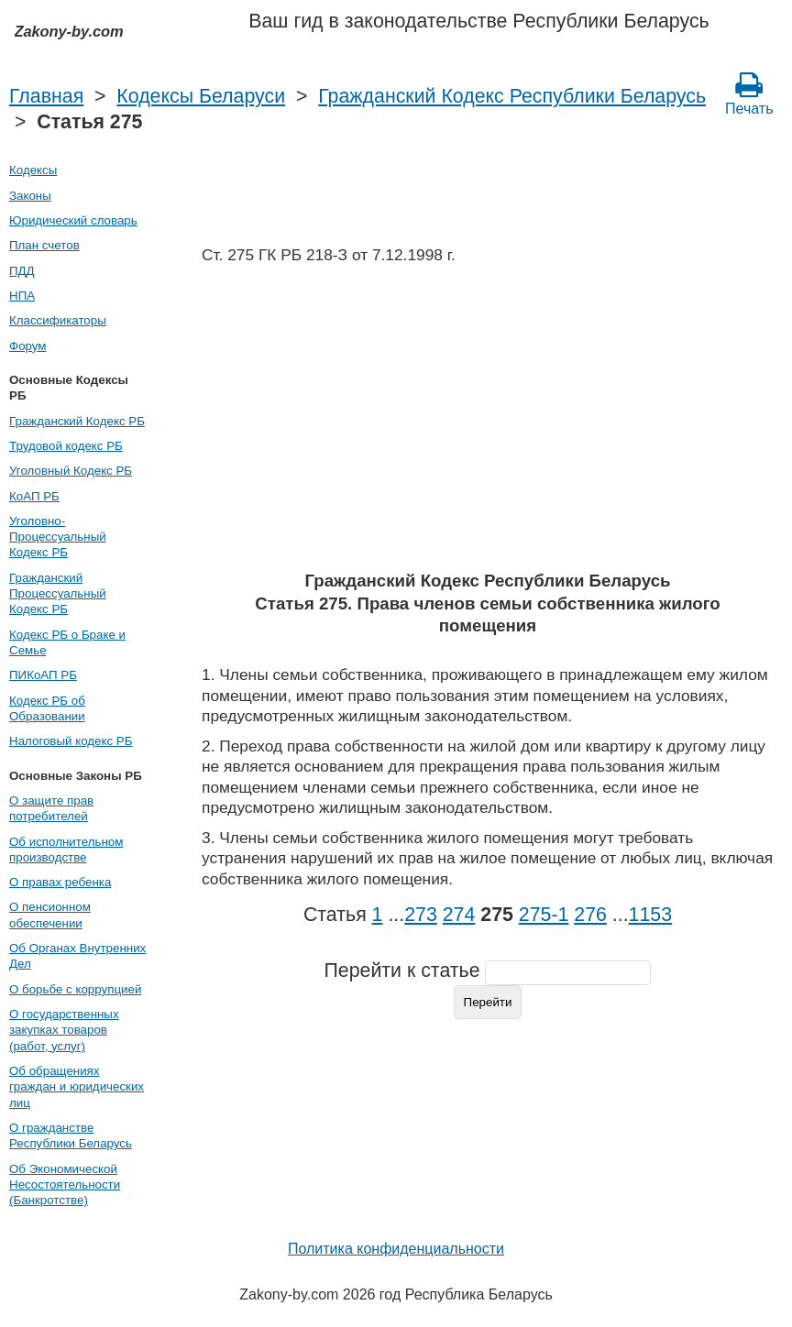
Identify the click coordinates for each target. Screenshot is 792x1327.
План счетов (44, 245)
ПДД (22, 271)
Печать (749, 93)
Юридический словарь (73, 220)
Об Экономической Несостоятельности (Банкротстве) (64, 1185)
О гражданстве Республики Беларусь (70, 1135)
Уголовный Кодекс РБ (70, 470)
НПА (22, 295)
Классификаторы (57, 320)
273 (420, 915)
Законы (30, 196)
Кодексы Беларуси (200, 96)
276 (590, 915)
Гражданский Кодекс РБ (77, 421)
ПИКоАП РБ (43, 675)
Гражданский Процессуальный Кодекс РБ (57, 594)
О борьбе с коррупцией (75, 989)
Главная (46, 96)
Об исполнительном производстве (66, 849)
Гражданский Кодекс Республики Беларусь (512, 96)
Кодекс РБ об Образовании (47, 708)
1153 (650, 915)
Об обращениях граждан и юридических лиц (76, 1087)
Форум (28, 346)
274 (459, 915)
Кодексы (33, 170)
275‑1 (544, 915)
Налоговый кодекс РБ (70, 741)
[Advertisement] (487, 423)
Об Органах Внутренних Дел (77, 956)
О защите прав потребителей (51, 808)
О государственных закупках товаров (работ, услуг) (64, 1030)
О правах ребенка (60, 882)
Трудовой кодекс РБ (66, 446)
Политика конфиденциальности (396, 1248)
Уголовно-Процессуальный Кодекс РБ (57, 537)
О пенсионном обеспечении (50, 914)
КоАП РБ (34, 496)
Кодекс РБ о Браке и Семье (67, 642)
